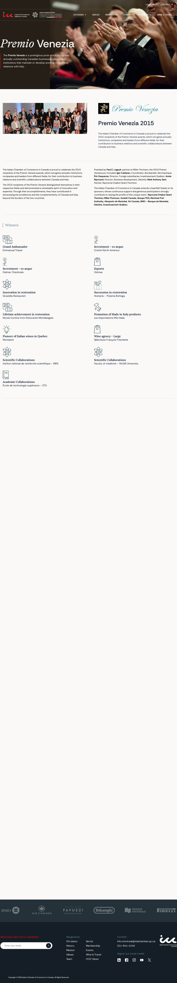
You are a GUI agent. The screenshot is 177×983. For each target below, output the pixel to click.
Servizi (89, 941)
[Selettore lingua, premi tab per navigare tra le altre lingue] (166, 4)
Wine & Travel (93, 954)
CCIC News (92, 959)
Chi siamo (72, 941)
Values (70, 954)
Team (69, 959)
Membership (93, 945)
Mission (70, 950)
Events (90, 950)
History (70, 945)
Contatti (150, 4)
